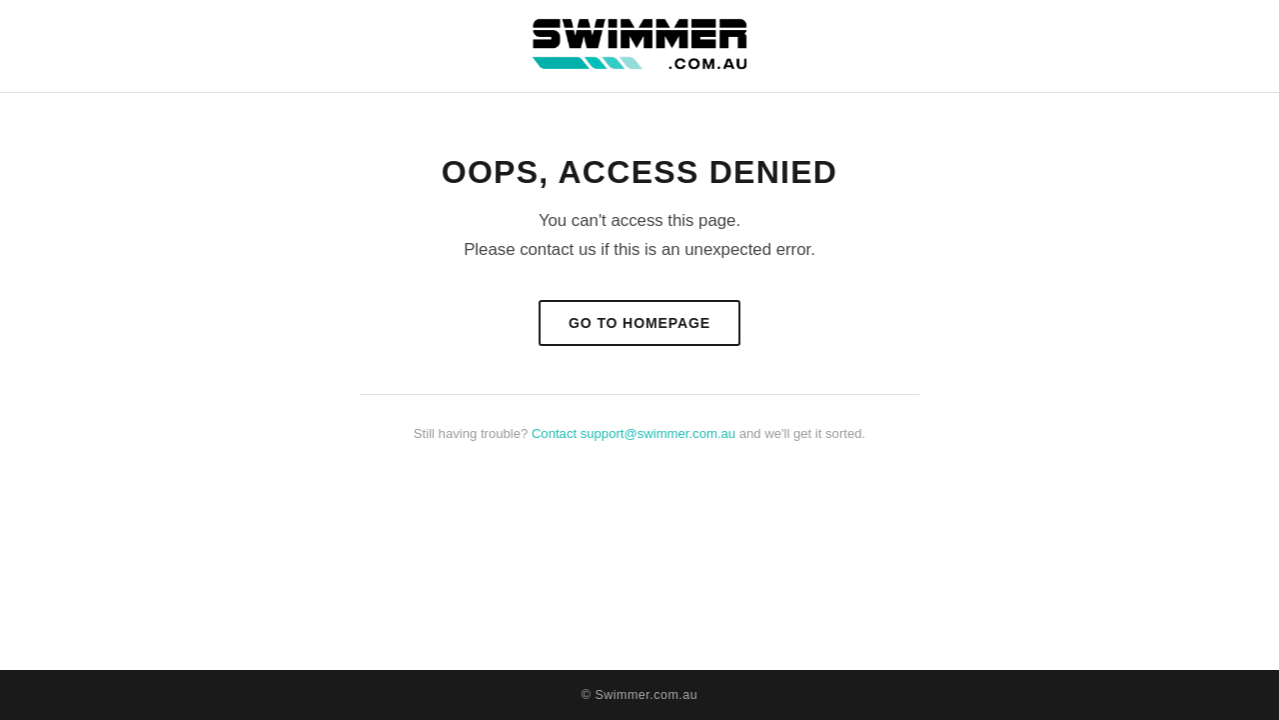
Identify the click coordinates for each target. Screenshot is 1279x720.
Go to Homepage (639, 323)
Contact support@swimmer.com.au (633, 433)
